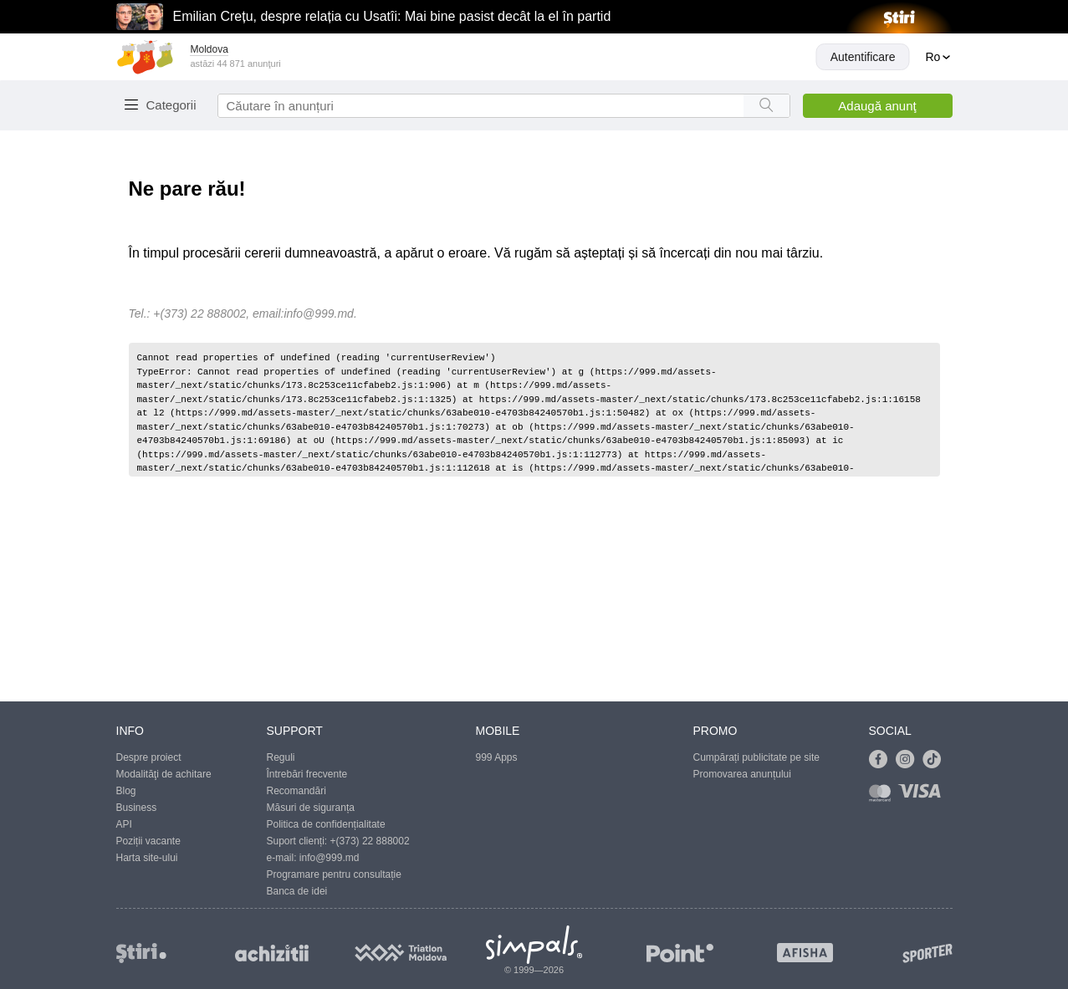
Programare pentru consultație (334, 874)
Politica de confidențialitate (326, 824)
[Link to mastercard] (883, 796)
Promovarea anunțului (742, 774)
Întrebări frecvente (307, 774)
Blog (126, 791)
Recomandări (296, 791)
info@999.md (318, 313)
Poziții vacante (148, 841)
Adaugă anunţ (877, 106)
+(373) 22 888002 (370, 841)
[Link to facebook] (882, 760)
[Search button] (767, 105)
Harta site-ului (147, 858)
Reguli (281, 757)
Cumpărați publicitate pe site (756, 757)
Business (136, 807)
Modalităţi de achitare (164, 774)
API (124, 824)
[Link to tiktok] (935, 760)
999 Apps (497, 757)
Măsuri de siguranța (311, 807)
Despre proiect (148, 757)
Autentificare (863, 57)
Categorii (171, 105)
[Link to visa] (923, 796)
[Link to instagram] (909, 760)
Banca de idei (297, 891)
